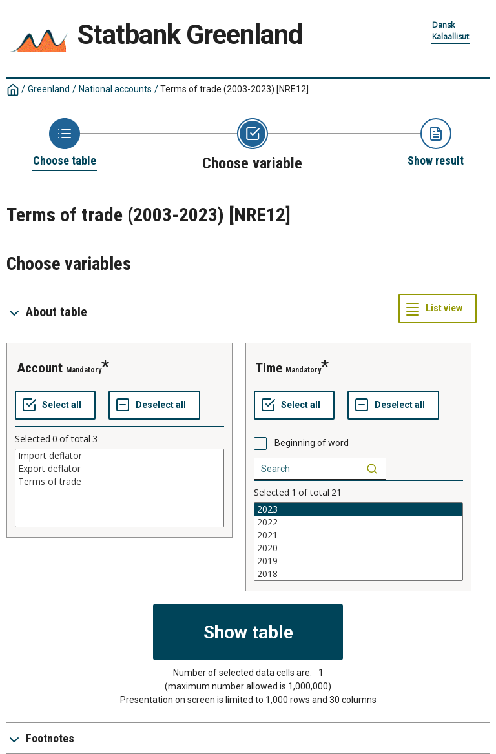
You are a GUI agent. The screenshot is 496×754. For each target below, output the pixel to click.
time (269, 368)
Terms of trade (119, 481)
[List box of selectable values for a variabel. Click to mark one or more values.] (119, 488)
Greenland (49, 89)
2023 (358, 509)
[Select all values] (55, 405)
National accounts (115, 89)
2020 (358, 548)
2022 (358, 522)
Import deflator (119, 455)
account (40, 368)
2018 (358, 573)
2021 (358, 535)
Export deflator (119, 468)
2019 (358, 561)
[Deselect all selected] (154, 405)
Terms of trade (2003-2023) (234, 89)
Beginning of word (311, 443)
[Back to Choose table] (64, 143)
